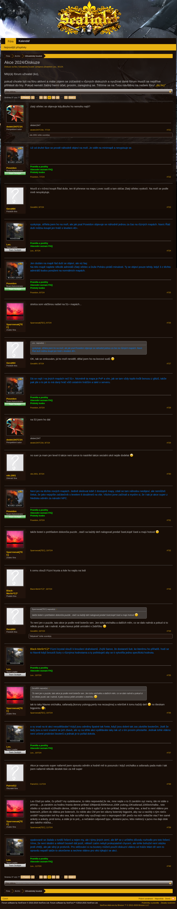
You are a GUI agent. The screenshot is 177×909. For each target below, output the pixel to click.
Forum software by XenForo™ (74, 903)
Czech (5, 899)
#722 (169, 177)
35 (41, 97)
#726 (169, 323)
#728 (169, 408)
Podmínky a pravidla (150, 903)
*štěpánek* (34, 636)
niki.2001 (33, 135)
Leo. (55, 67)
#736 (169, 713)
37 (49, 97)
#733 (169, 589)
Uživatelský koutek (26, 67)
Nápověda (159, 899)
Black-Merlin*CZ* (12, 592)
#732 (169, 550)
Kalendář (24, 41)
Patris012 (11, 785)
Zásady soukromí (168, 903)
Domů (167, 899)
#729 (169, 443)
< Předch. (25, 97)
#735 (169, 675)
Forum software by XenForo (26, 903)
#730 (169, 474)
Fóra (10, 41)
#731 (169, 520)
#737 (169, 753)
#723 (169, 207)
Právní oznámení (146, 899)
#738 (169, 784)
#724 (169, 251)
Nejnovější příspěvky (15, 47)
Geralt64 (10, 208)
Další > (72, 97)
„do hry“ (161, 85)
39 (58, 97)
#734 (169, 631)
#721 (169, 130)
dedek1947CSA (14, 126)
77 (66, 97)
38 (53, 97)
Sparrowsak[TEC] (14, 325)
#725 (169, 292)
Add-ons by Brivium (124, 905)
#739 (169, 827)
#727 (169, 364)
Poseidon (11, 168)
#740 (169, 866)
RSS (173, 898)
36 (45, 97)
